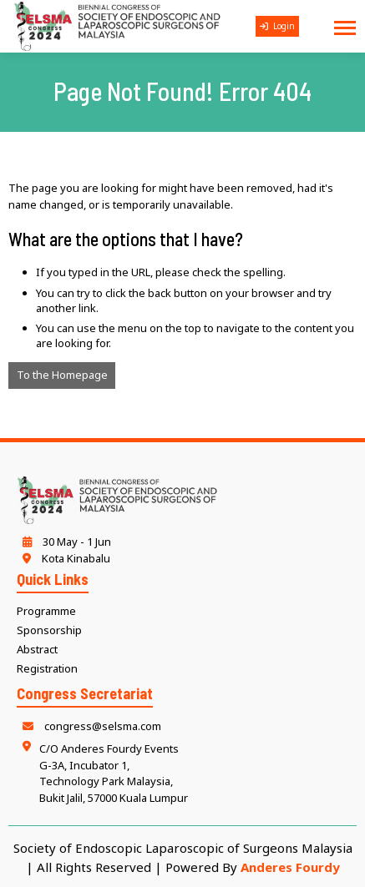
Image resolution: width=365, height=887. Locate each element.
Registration (47, 668)
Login (277, 26)
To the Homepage (62, 374)
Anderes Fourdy (290, 867)
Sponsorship (49, 630)
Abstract (37, 649)
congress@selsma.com (89, 725)
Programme (46, 610)
